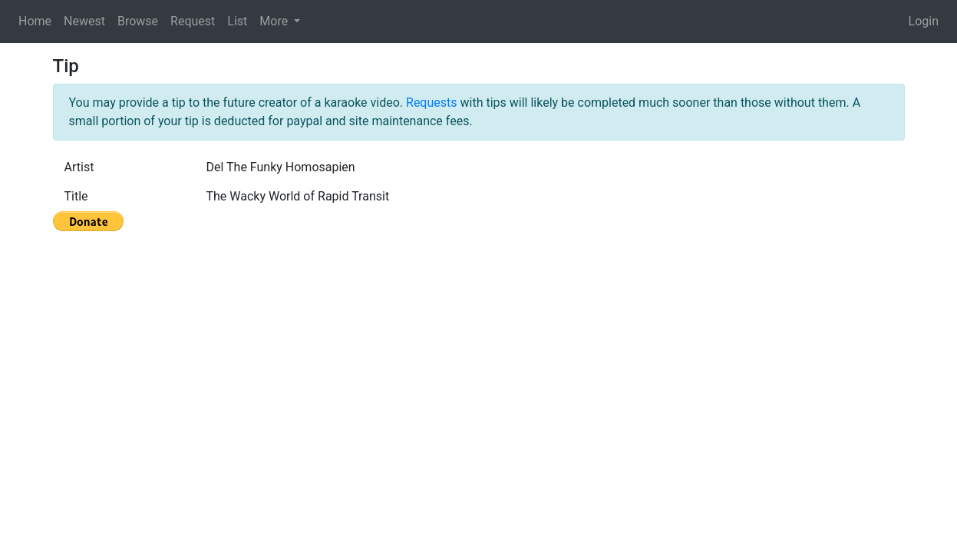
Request (192, 21)
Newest (84, 21)
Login (924, 21)
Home (34, 21)
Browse (137, 21)
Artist (79, 167)
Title (76, 196)
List (237, 21)
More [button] (275, 21)
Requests (431, 102)
